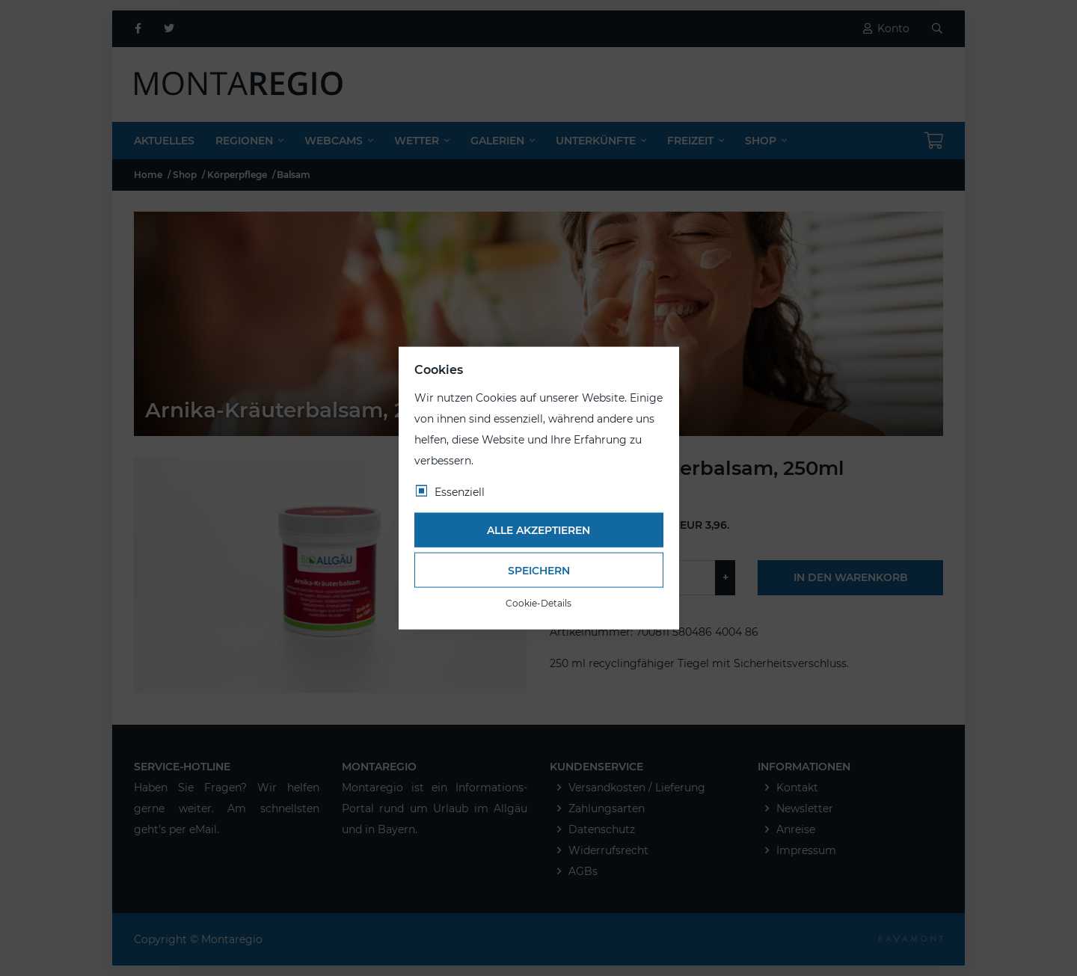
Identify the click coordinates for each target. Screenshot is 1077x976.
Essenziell (460, 491)
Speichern (539, 570)
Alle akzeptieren (538, 530)
